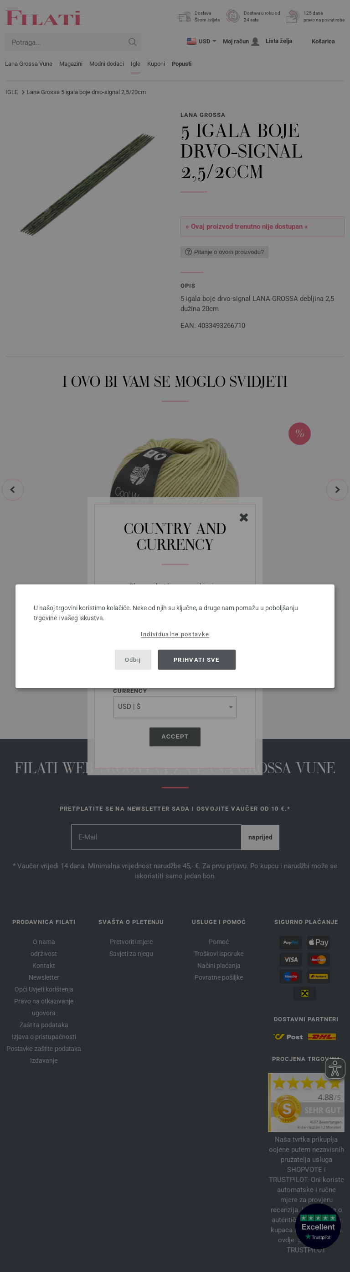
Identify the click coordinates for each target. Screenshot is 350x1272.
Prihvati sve (197, 659)
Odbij (133, 659)
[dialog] (175, 636)
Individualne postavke (175, 633)
